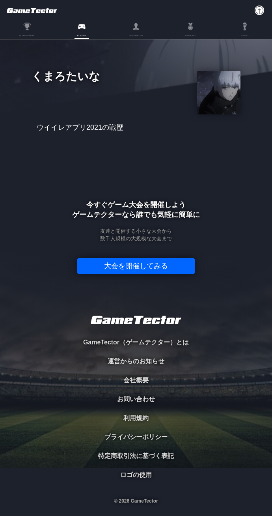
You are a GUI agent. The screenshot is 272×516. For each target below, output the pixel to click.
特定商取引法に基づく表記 (136, 455)
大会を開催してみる (136, 266)
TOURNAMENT (27, 35)
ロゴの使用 (136, 474)
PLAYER (81, 35)
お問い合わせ (136, 399)
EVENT (245, 35)
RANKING (190, 35)
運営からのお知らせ (136, 361)
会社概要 (136, 380)
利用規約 (136, 418)
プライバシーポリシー (136, 437)
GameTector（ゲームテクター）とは (136, 342)
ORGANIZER (136, 35)
